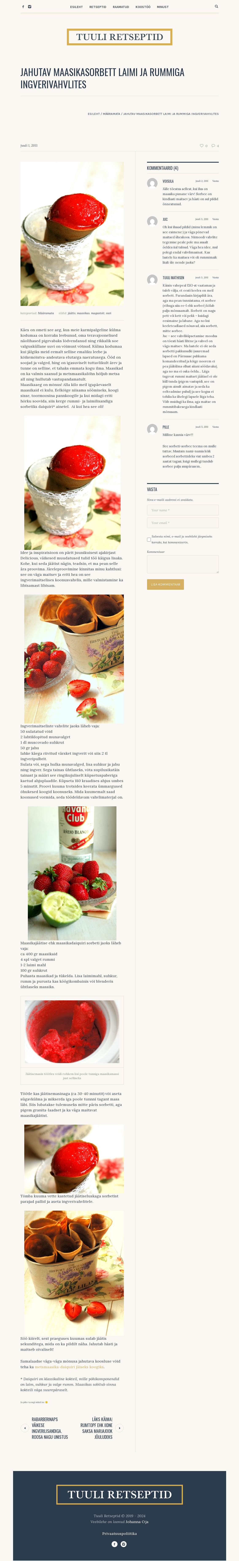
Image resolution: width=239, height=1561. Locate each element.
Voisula (168, 181)
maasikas (83, 313)
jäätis (72, 313)
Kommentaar (156, 552)
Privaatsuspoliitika (119, 1533)
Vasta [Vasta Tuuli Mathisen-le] (215, 277)
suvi (108, 313)
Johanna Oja (137, 1521)
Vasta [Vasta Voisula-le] (215, 180)
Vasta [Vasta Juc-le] (215, 219)
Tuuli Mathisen (173, 277)
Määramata (111, 114)
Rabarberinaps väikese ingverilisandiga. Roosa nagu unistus (50, 1428)
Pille (166, 427)
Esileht (94, 114)
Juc (165, 219)
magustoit (97, 313)
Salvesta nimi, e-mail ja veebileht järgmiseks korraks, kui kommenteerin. (182, 539)
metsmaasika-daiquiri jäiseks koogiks (69, 1366)
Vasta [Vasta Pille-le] (215, 426)
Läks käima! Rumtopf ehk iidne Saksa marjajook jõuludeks (96, 1428)
